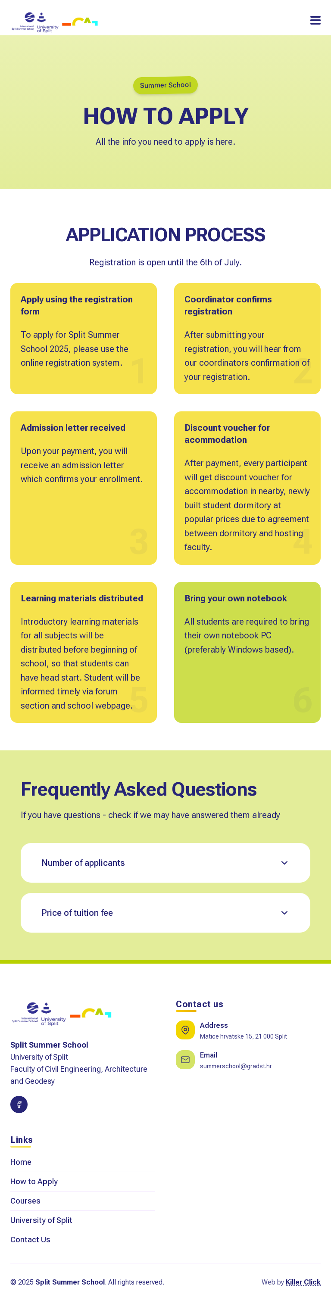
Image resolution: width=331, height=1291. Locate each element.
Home (20, 1162)
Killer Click (303, 1282)
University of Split (41, 1220)
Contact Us (30, 1239)
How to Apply (34, 1181)
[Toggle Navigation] (315, 20)
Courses (25, 1200)
